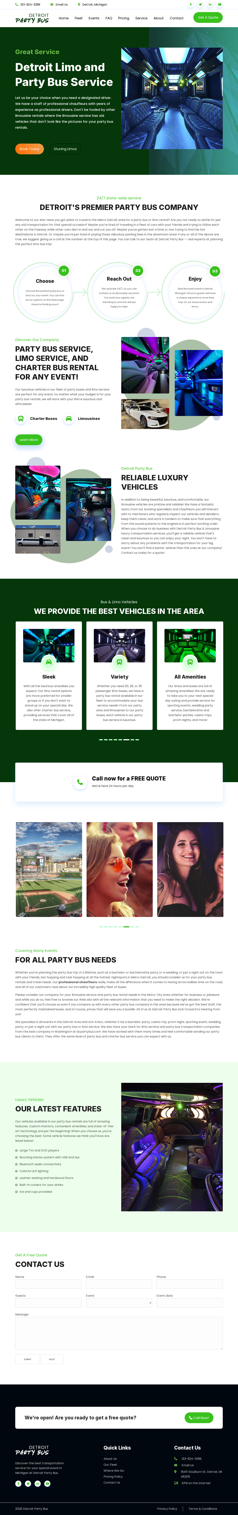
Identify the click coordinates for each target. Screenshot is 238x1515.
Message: (22, 1314)
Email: (90, 1277)
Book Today (29, 149)
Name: (20, 1277)
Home (64, 18)
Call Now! (199, 1417)
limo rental (60, 691)
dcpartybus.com (89, 1031)
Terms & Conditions (203, 1509)
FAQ (109, 18)
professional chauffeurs (78, 982)
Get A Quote (208, 17)
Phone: (161, 1277)
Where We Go (114, 1471)
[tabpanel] (57, 675)
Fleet (79, 18)
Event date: (165, 1296)
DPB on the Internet (192, 1483)
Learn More (29, 439)
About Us (110, 1459)
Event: (90, 1296)
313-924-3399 (30, 4)
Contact (177, 18)
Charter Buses (43, 418)
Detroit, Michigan (94, 4)
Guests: (20, 1296)
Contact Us (112, 1482)
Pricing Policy (113, 1476)
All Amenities (198, 677)
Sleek (56, 677)
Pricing (123, 18)
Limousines (89, 418)
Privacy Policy (167, 1509)
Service (141, 18)
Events (94, 18)
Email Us (62, 4)
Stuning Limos (65, 149)
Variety (127, 677)
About (159, 18)
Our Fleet (110, 1465)
